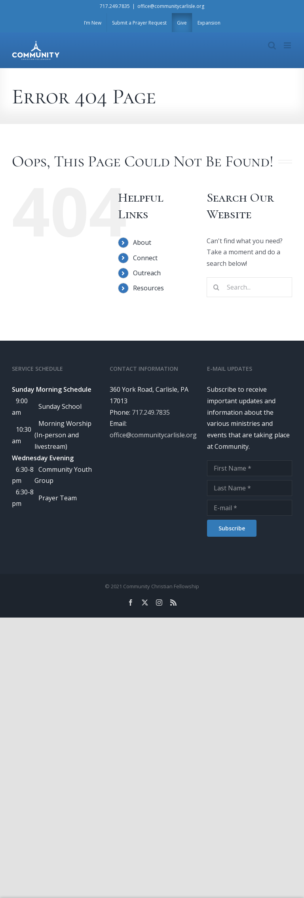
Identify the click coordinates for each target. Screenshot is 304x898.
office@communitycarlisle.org (170, 6)
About (142, 242)
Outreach (147, 273)
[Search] (216, 287)
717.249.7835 (115, 6)
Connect (145, 258)
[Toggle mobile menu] (288, 45)
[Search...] (249, 287)
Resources (148, 288)
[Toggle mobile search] (272, 45)
